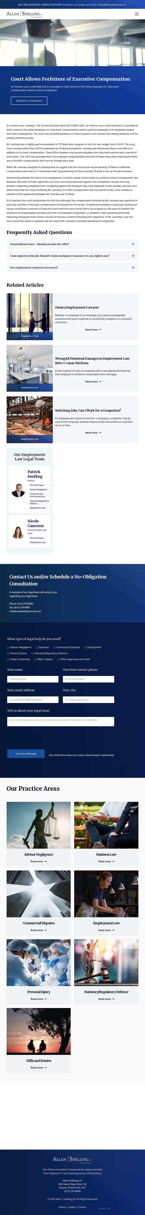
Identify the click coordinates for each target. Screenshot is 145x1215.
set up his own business (119, 171)
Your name (15, 669)
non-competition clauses (105, 181)
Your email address (20, 690)
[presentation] (29, 738)
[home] (25, 14)
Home (62, 1207)
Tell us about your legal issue (28, 710)
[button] (136, 14)
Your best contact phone (80, 669)
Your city (69, 690)
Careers (72, 1207)
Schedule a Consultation (29, 100)
